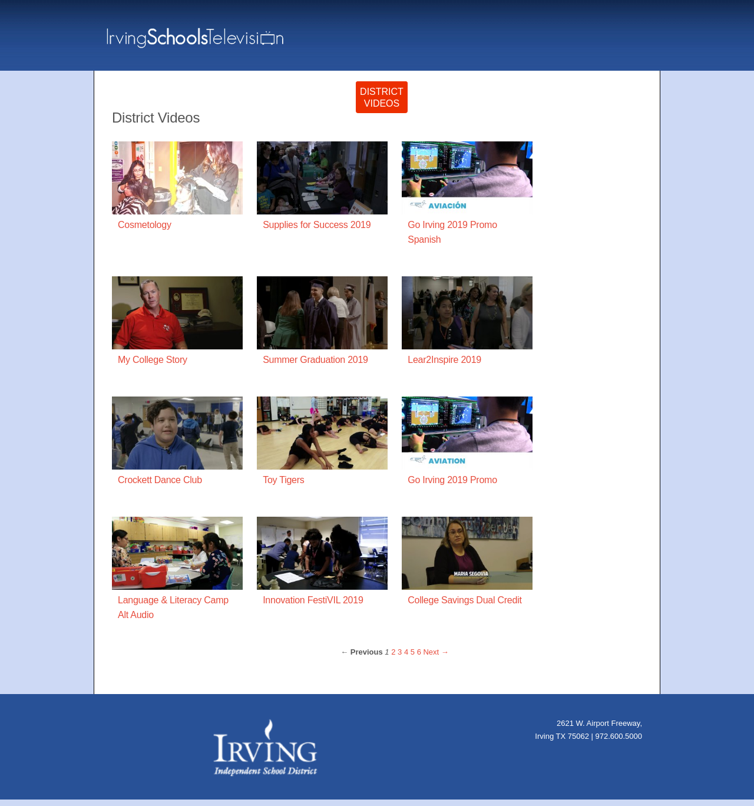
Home (633, 110)
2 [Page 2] (393, 658)
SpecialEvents (438, 104)
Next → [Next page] (435, 658)
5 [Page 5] (413, 658)
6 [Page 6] (419, 658)
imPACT (488, 110)
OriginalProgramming (309, 104)
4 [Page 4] (406, 658)
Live (594, 110)
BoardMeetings (545, 104)
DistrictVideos (382, 104)
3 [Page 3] (400, 658)
